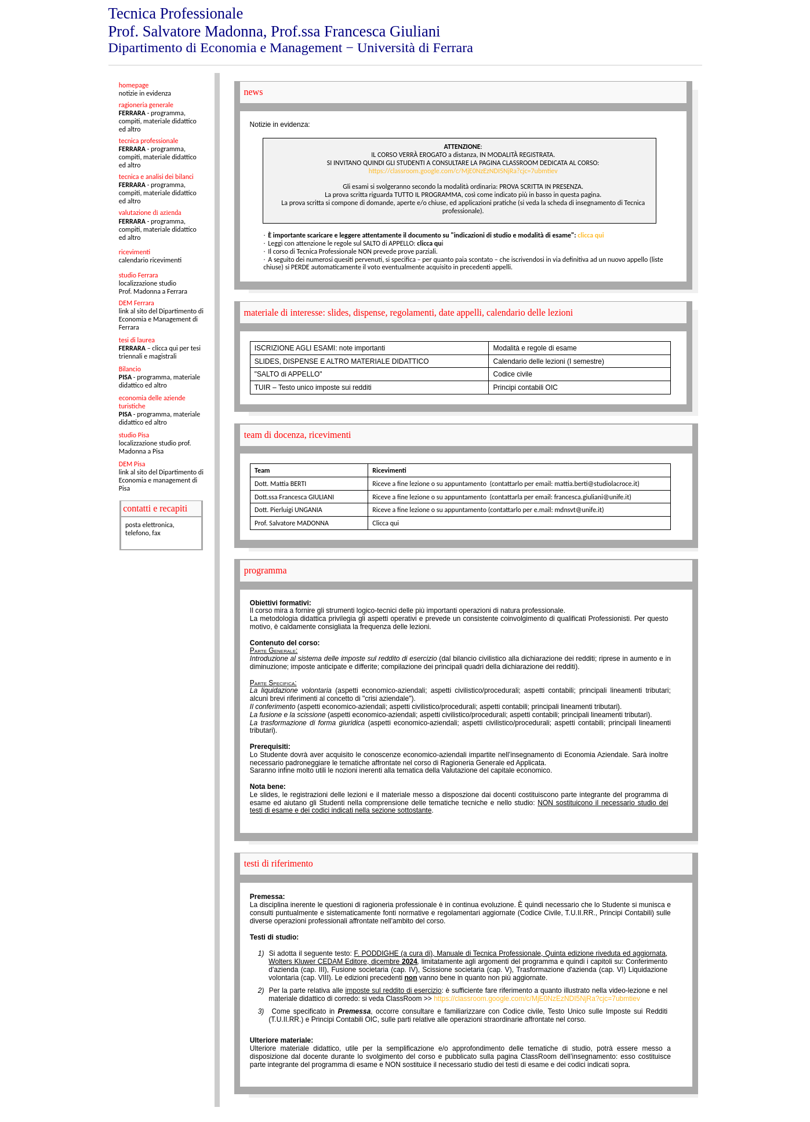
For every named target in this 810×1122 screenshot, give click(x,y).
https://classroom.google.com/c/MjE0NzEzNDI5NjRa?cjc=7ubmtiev (463, 171)
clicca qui (590, 235)
